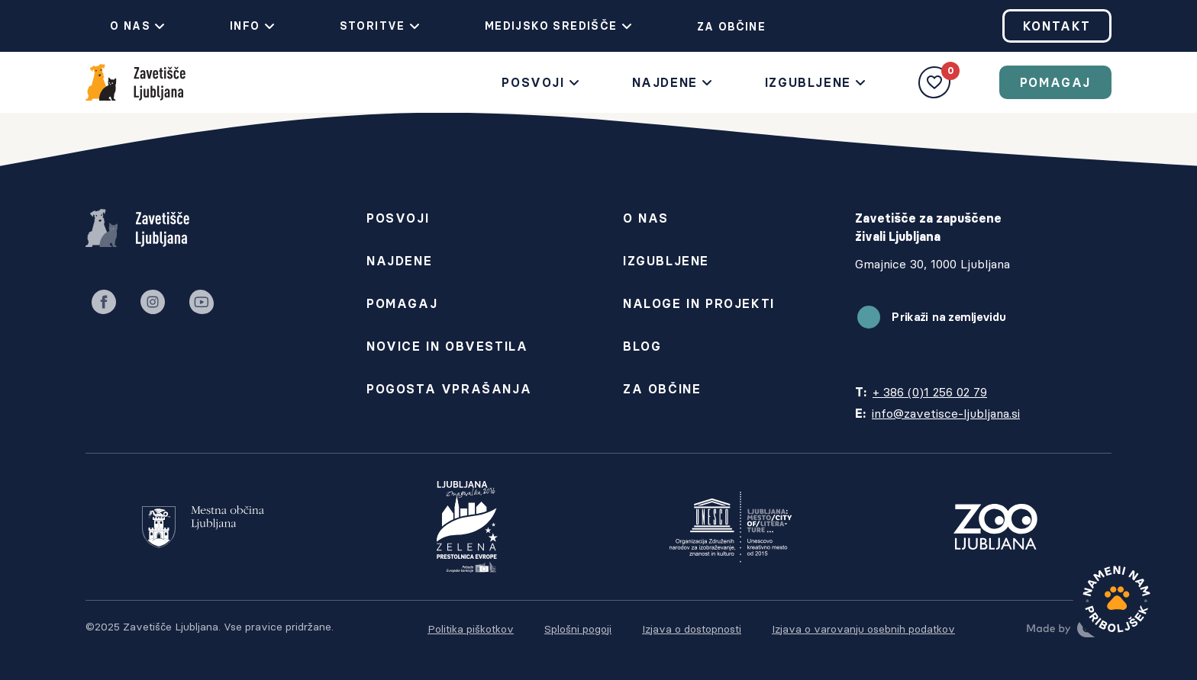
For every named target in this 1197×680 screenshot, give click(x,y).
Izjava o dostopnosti (691, 629)
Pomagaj (1055, 82)
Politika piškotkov (471, 629)
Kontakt (1057, 26)
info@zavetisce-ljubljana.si (946, 413)
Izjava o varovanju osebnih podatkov (863, 629)
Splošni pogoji (577, 629)
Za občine (719, 27)
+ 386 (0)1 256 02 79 (930, 391)
